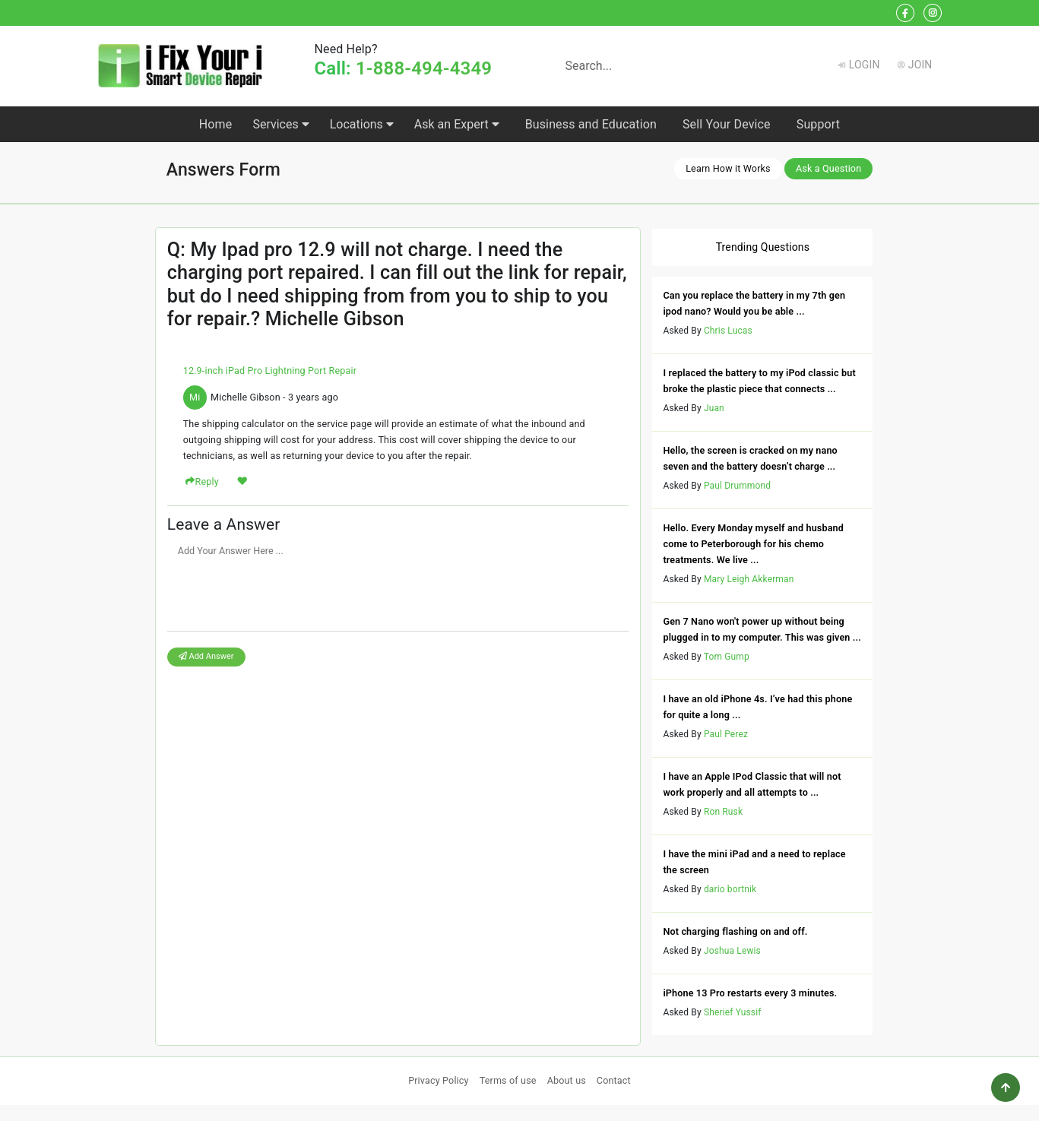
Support (818, 124)
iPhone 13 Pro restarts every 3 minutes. (750, 993)
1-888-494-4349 (424, 68)
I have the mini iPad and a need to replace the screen (754, 862)
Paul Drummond (737, 485)
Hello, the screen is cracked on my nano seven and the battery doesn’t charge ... (750, 458)
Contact (614, 1080)
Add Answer (206, 656)
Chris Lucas (728, 330)
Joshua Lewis (732, 950)
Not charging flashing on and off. (735, 931)
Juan (714, 408)
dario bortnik (730, 889)
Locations (362, 124)
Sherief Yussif (733, 1012)
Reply (207, 481)
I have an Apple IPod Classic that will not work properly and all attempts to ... (752, 784)
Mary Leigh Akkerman (749, 579)
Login (864, 65)
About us (566, 1080)
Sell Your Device (727, 124)
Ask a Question (828, 168)
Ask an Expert (456, 124)
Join (920, 65)
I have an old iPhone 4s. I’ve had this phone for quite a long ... (757, 706)
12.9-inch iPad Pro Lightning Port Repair (269, 370)
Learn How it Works (728, 168)
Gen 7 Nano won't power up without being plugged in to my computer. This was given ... (762, 629)
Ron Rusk (723, 811)
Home (216, 124)
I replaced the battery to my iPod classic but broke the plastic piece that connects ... (759, 380)
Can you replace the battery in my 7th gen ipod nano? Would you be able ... (754, 303)
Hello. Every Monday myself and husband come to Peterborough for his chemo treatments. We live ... (753, 543)
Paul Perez (726, 734)
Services (280, 124)
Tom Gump (726, 656)
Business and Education (591, 124)
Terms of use (508, 1080)
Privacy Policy (438, 1080)
